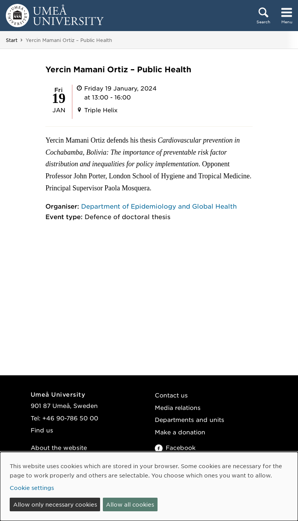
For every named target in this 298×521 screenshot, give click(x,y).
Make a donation (180, 432)
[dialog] (149, 486)
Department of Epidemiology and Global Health (159, 206)
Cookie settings (32, 487)
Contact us (171, 395)
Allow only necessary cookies (55, 504)
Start (11, 40)
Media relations (178, 407)
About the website (59, 447)
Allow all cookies (130, 504)
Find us (42, 430)
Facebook (175, 447)
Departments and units (189, 419)
